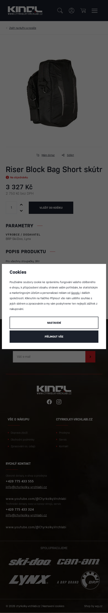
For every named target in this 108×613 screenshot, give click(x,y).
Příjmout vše (54, 336)
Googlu (75, 292)
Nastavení (54, 322)
